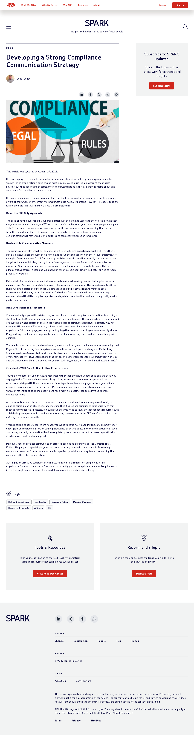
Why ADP (67, 5)
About (96, 5)
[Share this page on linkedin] (81, 94)
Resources (83, 5)
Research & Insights (18, 507)
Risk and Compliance (18, 501)
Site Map (95, 720)
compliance (84, 250)
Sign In (180, 5)
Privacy (76, 720)
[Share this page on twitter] (99, 94)
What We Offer (28, 5)
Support (163, 5)
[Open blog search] (185, 26)
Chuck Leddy (24, 78)
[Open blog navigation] (8, 27)
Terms (58, 720)
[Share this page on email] (107, 94)
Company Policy (60, 501)
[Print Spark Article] (116, 94)
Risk (9, 48)
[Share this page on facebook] (90, 94)
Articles (38, 507)
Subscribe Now (161, 85)
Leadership (40, 501)
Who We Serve (49, 5)
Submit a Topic (144, 573)
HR (49, 507)
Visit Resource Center (50, 573)
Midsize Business (82, 501)
